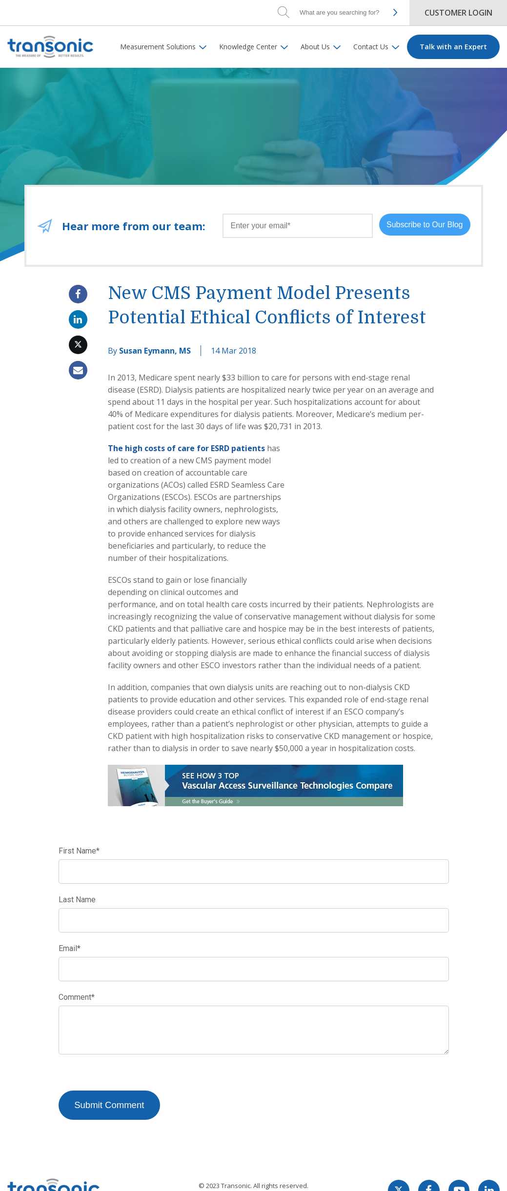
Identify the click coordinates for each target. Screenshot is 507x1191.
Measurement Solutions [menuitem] (158, 46)
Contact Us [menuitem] (370, 46)
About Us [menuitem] (315, 46)
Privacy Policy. (267, 1174)
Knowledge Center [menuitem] (248, 46)
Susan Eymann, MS (155, 350)
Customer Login (458, 12)
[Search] (341, 12)
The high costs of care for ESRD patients (186, 448)
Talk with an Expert (453, 46)
